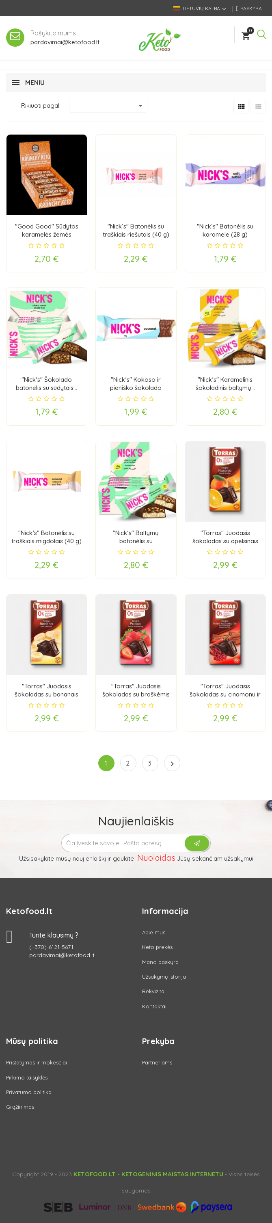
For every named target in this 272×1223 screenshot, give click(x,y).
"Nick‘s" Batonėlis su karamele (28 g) (225, 230)
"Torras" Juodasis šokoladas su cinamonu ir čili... (225, 694)
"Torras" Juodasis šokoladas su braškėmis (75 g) (136, 694)
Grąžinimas (20, 1106)
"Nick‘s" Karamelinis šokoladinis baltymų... (225, 384)
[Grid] (241, 106)
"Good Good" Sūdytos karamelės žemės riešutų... (46, 234)
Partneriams (157, 1062)
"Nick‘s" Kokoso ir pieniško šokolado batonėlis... (136, 388)
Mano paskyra (160, 962)
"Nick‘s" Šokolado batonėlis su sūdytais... (46, 384)
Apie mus (153, 932)
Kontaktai (154, 1006)
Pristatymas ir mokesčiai (36, 1062)
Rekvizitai (154, 991)
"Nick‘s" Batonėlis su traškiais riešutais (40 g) (136, 230)
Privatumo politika (29, 1092)
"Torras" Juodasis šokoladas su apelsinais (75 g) (225, 541)
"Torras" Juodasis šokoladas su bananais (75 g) (46, 694)
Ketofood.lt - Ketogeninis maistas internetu (148, 1174)
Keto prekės (157, 947)
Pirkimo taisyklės (26, 1077)
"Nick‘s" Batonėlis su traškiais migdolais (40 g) (46, 537)
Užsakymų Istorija (164, 976)
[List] (258, 106)
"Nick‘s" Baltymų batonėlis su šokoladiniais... (136, 541)
